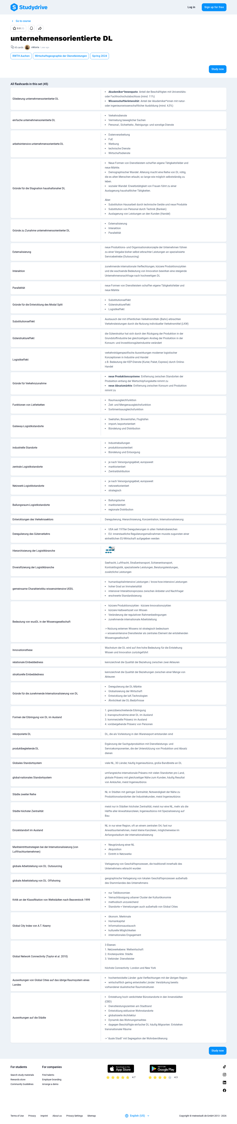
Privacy (32, 1115)
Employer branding (51, 1079)
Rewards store (18, 1079)
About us (57, 1115)
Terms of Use (17, 1115)
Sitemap (91, 1115)
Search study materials (22, 1075)
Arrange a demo (50, 1084)
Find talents (48, 1075)
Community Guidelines (22, 1084)
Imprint (44, 1115)
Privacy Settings (74, 1115)
